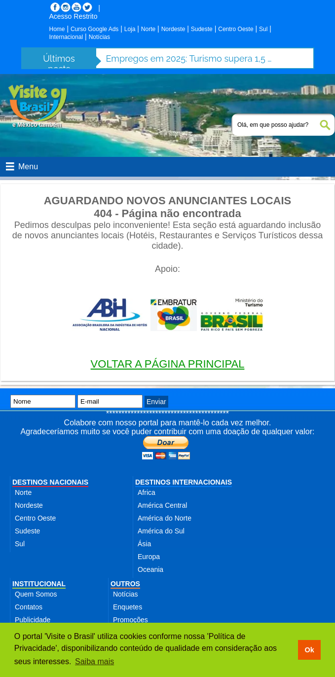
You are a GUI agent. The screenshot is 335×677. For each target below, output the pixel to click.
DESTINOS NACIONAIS (50, 482)
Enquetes (127, 607)
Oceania (150, 569)
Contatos (28, 607)
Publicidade (32, 620)
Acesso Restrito (73, 16)
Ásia (144, 544)
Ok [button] (309, 650)
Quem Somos (36, 594)
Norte (148, 29)
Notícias (99, 37)
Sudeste (202, 29)
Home (57, 29)
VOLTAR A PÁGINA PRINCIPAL (168, 364)
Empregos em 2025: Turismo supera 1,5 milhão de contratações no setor (190, 58)
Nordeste (173, 29)
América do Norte (164, 518)
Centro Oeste (235, 29)
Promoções (130, 620)
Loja (130, 29)
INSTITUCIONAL (39, 584)
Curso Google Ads (94, 29)
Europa (149, 557)
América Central (162, 505)
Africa (146, 492)
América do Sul (161, 531)
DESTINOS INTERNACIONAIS (183, 482)
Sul (263, 29)
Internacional (66, 37)
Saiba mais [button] (94, 661)
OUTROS (125, 584)
